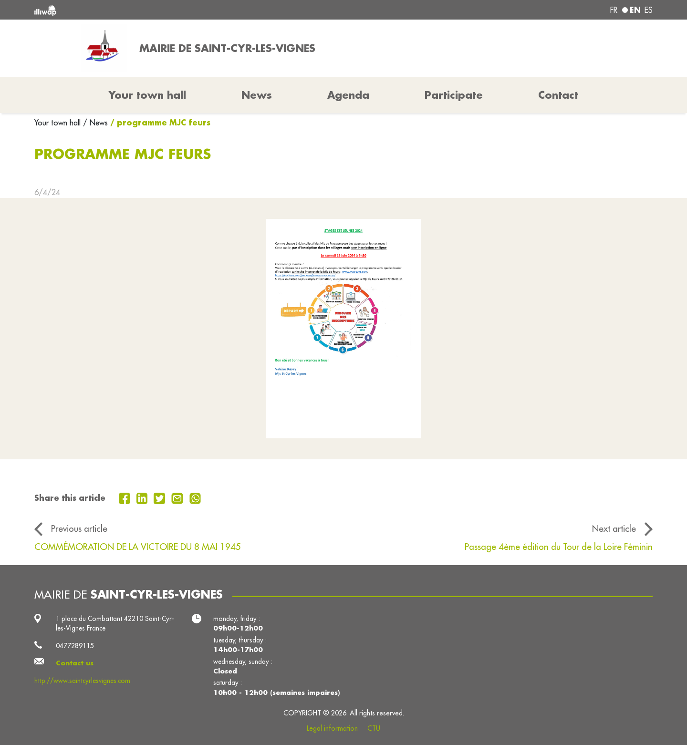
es (649, 10)
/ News (95, 122)
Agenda (348, 95)
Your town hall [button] (147, 95)
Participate (454, 95)
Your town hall (58, 122)
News (256, 95)
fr (613, 10)
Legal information (332, 728)
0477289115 (75, 646)
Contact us (75, 663)
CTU (373, 728)
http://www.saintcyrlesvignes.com (82, 680)
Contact (558, 95)
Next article (614, 528)
